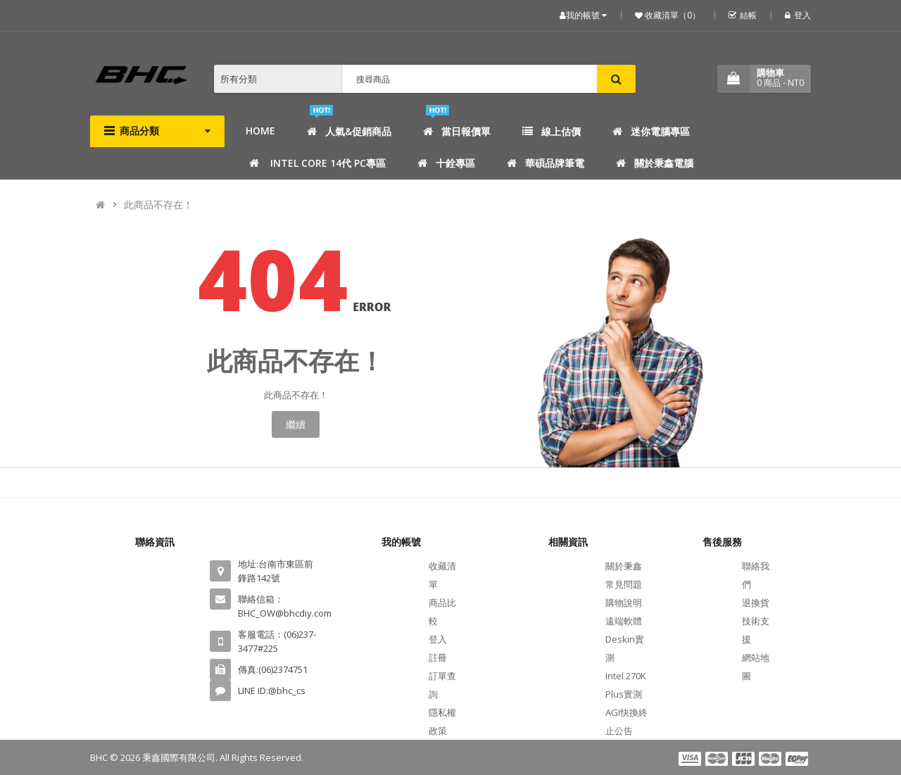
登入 (798, 15)
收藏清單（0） (671, 15)
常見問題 (623, 584)
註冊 (438, 657)
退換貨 (755, 602)
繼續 (295, 424)
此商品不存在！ (158, 204)
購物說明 (623, 602)
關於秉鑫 (623, 566)
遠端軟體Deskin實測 (624, 639)
